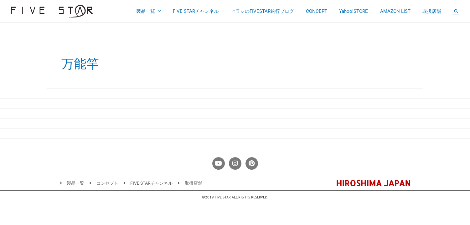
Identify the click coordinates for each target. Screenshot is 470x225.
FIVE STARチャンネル (210, 11)
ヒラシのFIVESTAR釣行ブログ (274, 11)
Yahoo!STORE (360, 11)
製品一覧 (162, 11)
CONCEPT (325, 11)
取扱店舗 (433, 11)
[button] (456, 11)
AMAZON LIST (399, 11)
